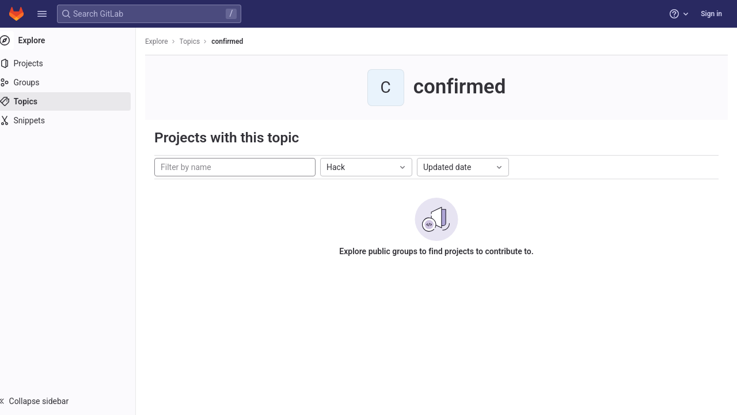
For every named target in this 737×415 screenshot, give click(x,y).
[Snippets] (73, 120)
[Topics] (73, 101)
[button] (42, 14)
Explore (168, 41)
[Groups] (73, 82)
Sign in (711, 14)
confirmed (238, 41)
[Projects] (73, 63)
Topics (201, 41)
